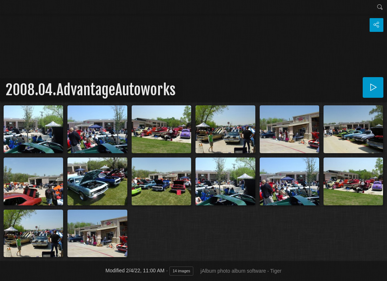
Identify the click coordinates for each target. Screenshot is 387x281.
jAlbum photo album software (233, 271)
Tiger (275, 271)
